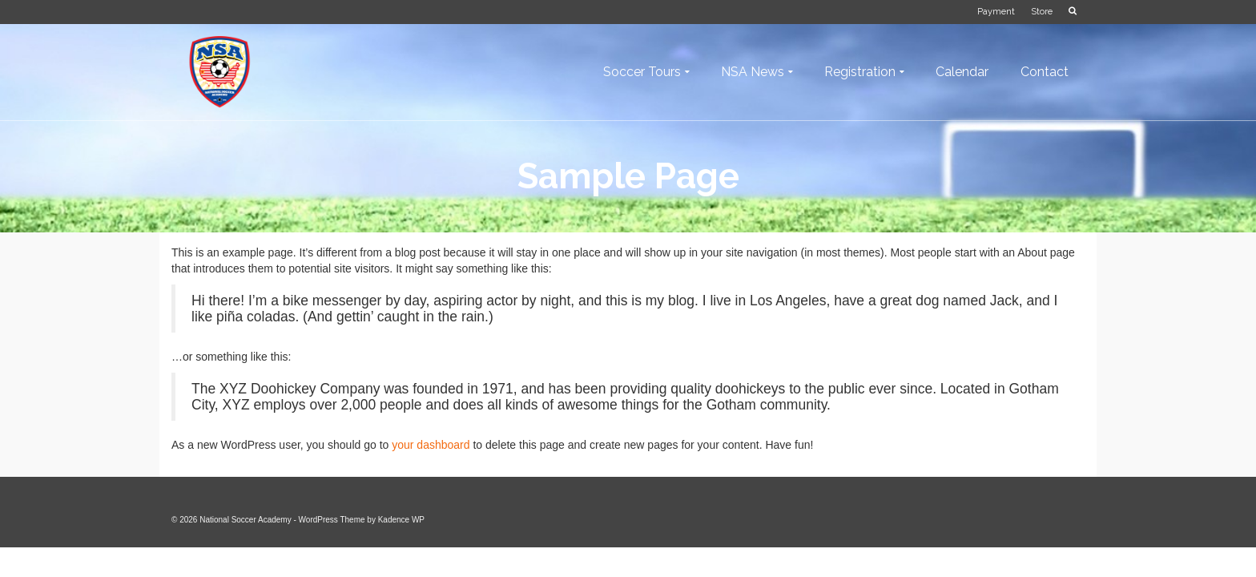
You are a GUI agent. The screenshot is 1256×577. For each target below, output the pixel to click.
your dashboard (430, 444)
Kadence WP (401, 519)
